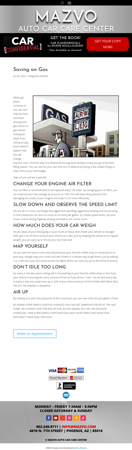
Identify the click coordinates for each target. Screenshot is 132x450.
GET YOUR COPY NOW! (108, 44)
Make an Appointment (35, 333)
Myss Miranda (81, 448)
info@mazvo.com (79, 426)
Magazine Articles (38, 76)
